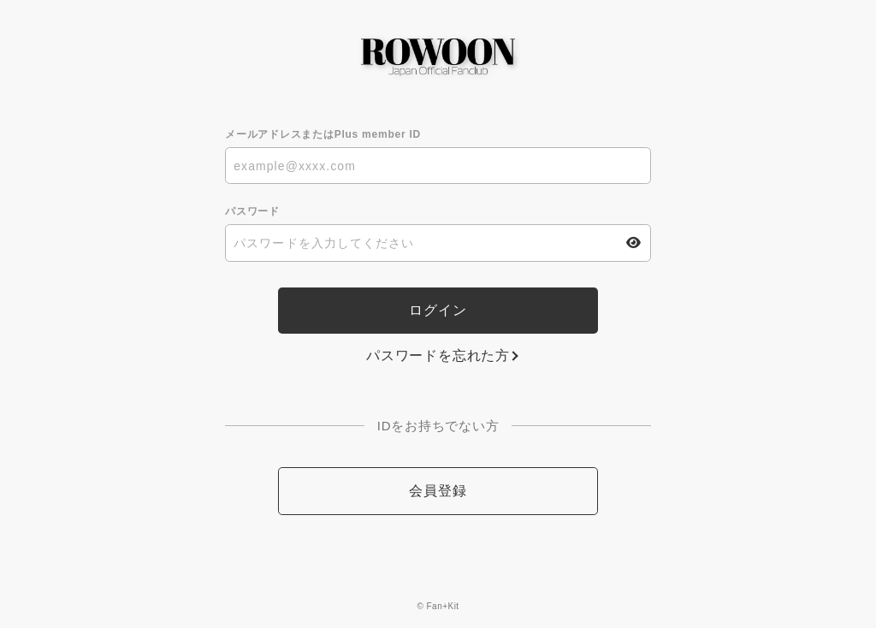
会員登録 (437, 490)
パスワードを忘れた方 (438, 355)
